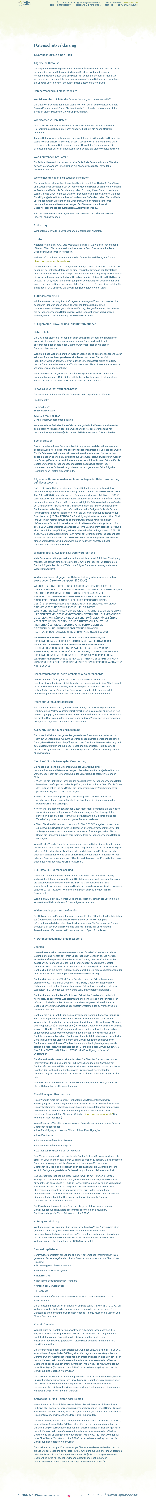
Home (51, 10)
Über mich (109, 10)
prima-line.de (124, 1496)
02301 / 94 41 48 (29, 1495)
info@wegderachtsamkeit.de (52, 1496)
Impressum (83, 1496)
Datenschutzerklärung (95, 1496)
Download (109, 4)
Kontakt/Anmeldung (128, 10)
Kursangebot (64, 10)
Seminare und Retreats (87, 10)
